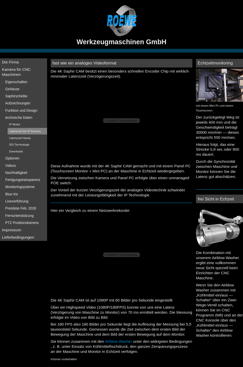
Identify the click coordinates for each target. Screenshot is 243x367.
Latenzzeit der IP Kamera (24, 131)
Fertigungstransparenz (22, 180)
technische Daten (18, 118)
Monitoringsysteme (20, 187)
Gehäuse (12, 89)
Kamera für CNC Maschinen (16, 72)
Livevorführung (16, 201)
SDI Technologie (19, 144)
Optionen (12, 158)
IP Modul (14, 124)
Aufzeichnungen (17, 103)
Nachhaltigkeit (16, 173)
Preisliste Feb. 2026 (20, 208)
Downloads (16, 151)
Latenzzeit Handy (20, 138)
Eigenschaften (16, 82)
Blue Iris (11, 194)
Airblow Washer (118, 341)
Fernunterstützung (19, 216)
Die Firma (10, 62)
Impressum (11, 230)
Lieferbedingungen (18, 237)
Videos (10, 166)
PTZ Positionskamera (22, 223)
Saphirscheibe (16, 96)
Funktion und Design (21, 110)
